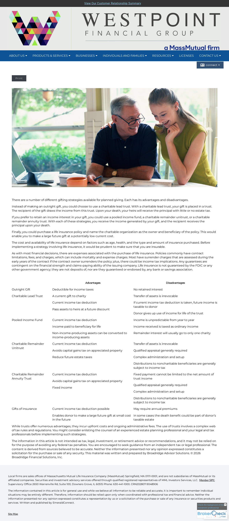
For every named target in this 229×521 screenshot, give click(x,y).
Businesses (85, 55)
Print (19, 78)
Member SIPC (207, 480)
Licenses (186, 55)
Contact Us (208, 55)
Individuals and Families (123, 55)
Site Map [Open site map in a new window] (13, 513)
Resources (161, 55)
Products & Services (50, 55)
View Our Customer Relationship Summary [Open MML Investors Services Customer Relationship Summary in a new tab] (112, 3)
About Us (17, 55)
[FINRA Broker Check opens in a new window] (212, 510)
